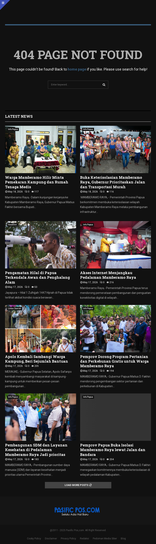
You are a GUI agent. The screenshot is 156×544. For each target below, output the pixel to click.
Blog (123, 538)
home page (77, 69)
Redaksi (84, 538)
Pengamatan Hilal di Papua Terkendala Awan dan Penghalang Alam (37, 277)
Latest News (19, 116)
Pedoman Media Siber (105, 538)
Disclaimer (51, 538)
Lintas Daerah (14, 308)
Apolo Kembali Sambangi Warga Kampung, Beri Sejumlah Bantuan (36, 359)
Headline (12, 225)
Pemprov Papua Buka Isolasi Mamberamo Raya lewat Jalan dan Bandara (112, 450)
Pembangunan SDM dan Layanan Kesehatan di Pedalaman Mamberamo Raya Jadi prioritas (36, 450)
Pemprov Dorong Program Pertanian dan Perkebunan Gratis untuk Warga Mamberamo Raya (114, 361)
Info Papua (13, 129)
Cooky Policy (34, 538)
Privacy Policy (68, 538)
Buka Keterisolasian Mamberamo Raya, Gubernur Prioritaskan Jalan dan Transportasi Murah (112, 182)
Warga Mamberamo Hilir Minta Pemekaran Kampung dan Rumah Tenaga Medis (36, 182)
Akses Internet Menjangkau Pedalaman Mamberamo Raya (108, 275)
